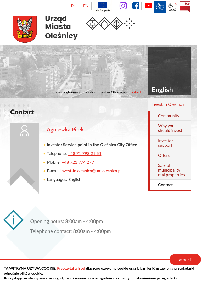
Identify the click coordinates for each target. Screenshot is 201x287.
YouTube (148, 6)
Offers (164, 155)
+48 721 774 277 (78, 161)
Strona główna (66, 92)
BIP (185, 7)
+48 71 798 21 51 (85, 153)
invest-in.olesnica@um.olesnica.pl (91, 170)
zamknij (185, 259)
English (87, 92)
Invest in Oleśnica (111, 92)
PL (73, 5)
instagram (123, 6)
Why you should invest (170, 128)
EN (86, 5)
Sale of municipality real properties (171, 170)
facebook (136, 6)
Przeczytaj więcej (71, 268)
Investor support (165, 143)
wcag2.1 (172, 7)
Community (169, 115)
